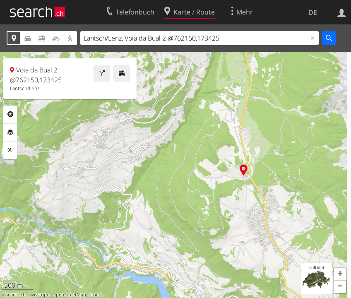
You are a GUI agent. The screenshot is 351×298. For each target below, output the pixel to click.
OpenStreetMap (69, 295)
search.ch (16, 295)
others (95, 295)
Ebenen (10, 132)
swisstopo (39, 295)
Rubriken (10, 114)
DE (312, 12)
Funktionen (10, 150)
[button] (340, 274)
